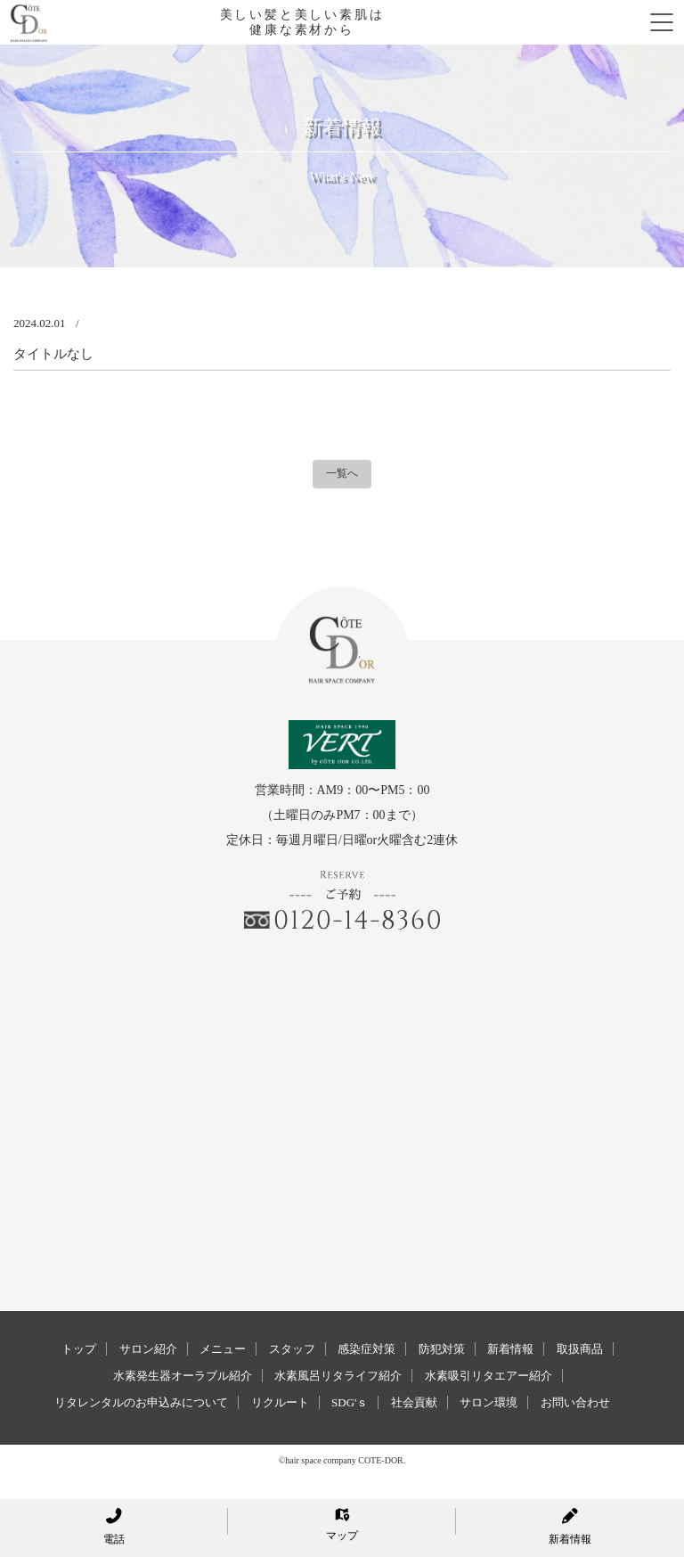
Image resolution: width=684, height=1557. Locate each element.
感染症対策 (366, 1349)
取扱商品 (580, 1349)
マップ (342, 1525)
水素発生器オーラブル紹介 (182, 1375)
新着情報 (510, 1349)
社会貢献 (414, 1402)
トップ (78, 1349)
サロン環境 (488, 1402)
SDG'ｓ (349, 1402)
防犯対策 (442, 1349)
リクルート (280, 1402)
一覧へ (342, 473)
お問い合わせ (575, 1402)
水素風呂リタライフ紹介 (338, 1375)
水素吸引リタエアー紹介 (488, 1375)
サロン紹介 (148, 1349)
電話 (114, 1526)
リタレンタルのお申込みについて (141, 1402)
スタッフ (292, 1349)
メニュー (223, 1349)
